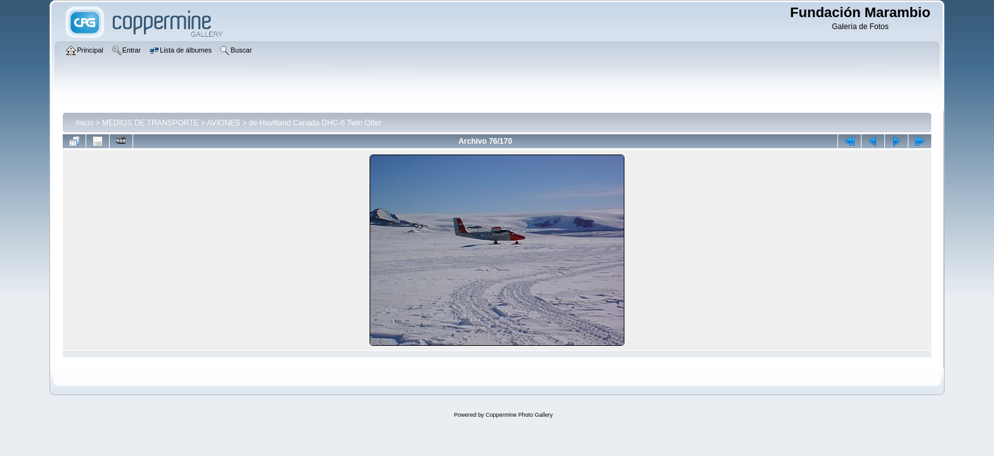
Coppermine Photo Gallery (519, 415)
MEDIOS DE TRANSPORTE (150, 122)
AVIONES (223, 122)
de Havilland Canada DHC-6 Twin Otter (315, 122)
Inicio (84, 122)
